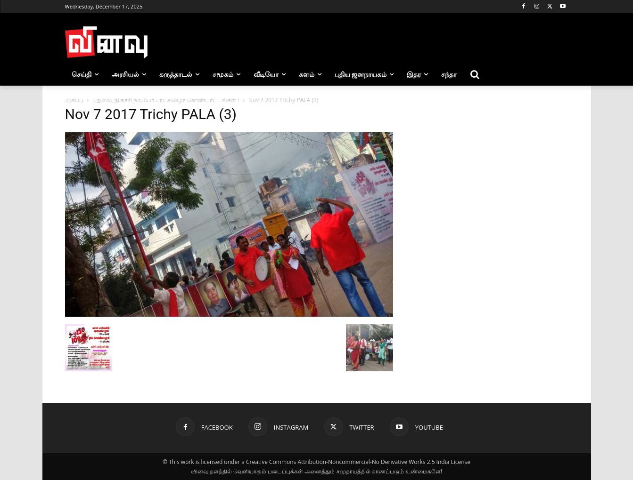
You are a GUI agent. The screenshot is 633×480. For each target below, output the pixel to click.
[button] (474, 74)
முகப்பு (74, 100)
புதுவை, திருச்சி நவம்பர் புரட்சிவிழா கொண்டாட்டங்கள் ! (165, 100)
